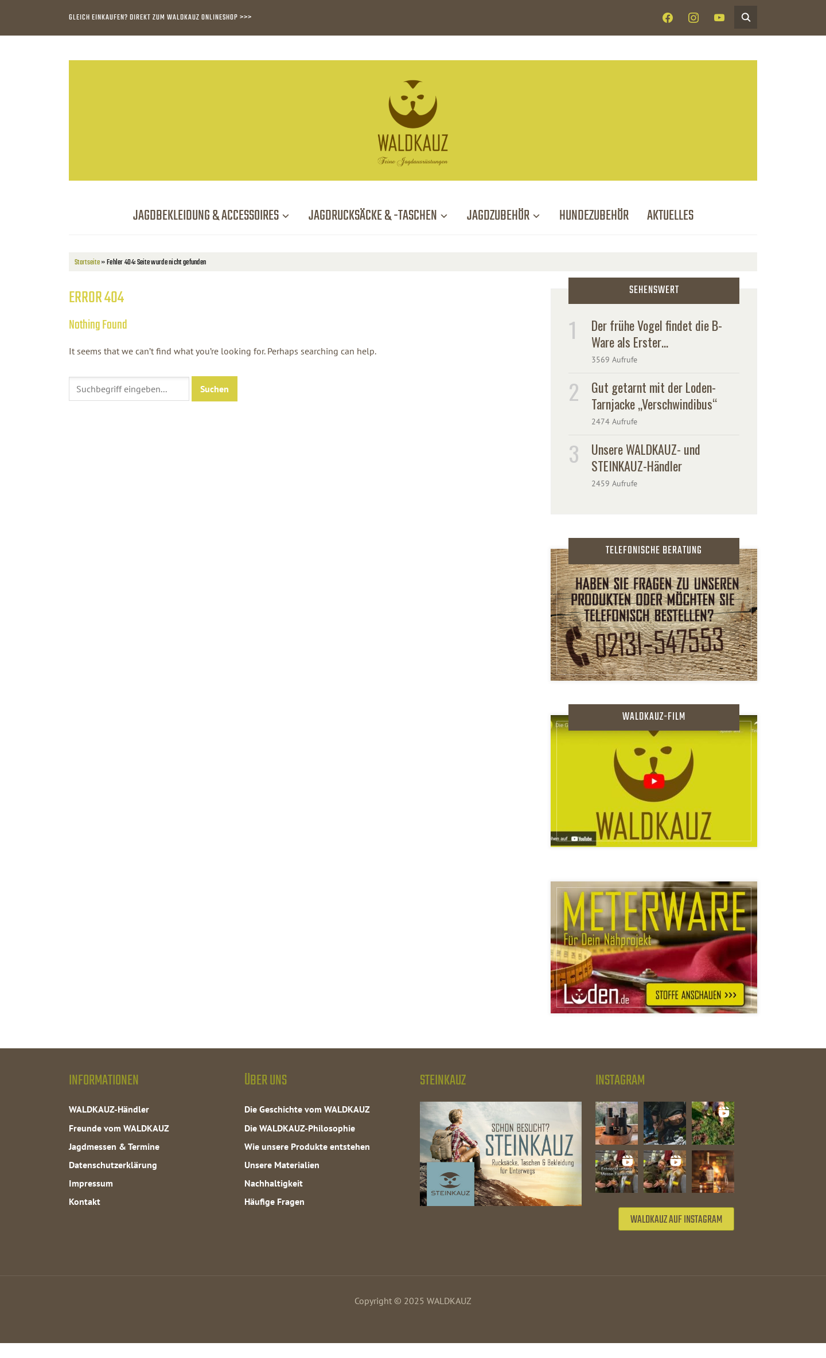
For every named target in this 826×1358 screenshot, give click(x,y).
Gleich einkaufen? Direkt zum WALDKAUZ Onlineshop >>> (160, 17)
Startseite (87, 262)
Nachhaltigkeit (273, 1183)
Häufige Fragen (274, 1201)
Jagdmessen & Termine (114, 1146)
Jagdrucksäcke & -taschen (373, 216)
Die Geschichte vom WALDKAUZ (307, 1109)
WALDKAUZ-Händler (109, 1109)
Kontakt (84, 1201)
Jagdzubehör (498, 216)
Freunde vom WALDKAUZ (119, 1128)
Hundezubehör (594, 216)
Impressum (91, 1183)
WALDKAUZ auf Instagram (676, 1234)
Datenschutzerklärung (113, 1164)
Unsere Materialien (282, 1164)
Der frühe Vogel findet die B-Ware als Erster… (656, 333)
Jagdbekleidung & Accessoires (206, 216)
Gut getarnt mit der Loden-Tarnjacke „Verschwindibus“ (654, 395)
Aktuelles (670, 216)
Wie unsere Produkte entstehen (307, 1146)
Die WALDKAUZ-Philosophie (299, 1128)
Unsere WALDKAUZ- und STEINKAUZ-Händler (645, 457)
